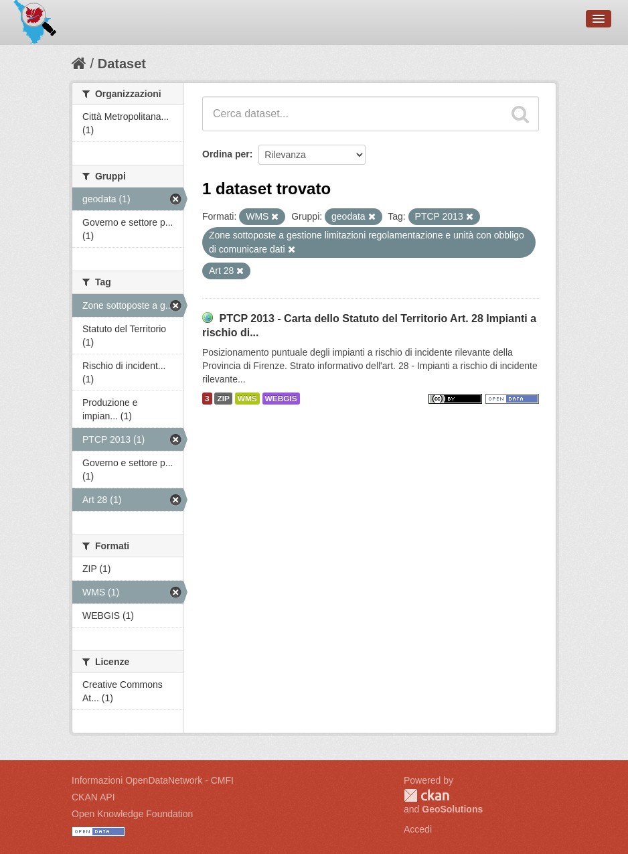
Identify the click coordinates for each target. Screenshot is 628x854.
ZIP (223, 398)
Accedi (418, 829)
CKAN (426, 795)
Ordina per (226, 154)
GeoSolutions (452, 809)
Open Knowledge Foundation (132, 813)
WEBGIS (281, 398)
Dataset (122, 63)
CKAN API (93, 797)
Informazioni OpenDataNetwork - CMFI (153, 780)
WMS (247, 398)
